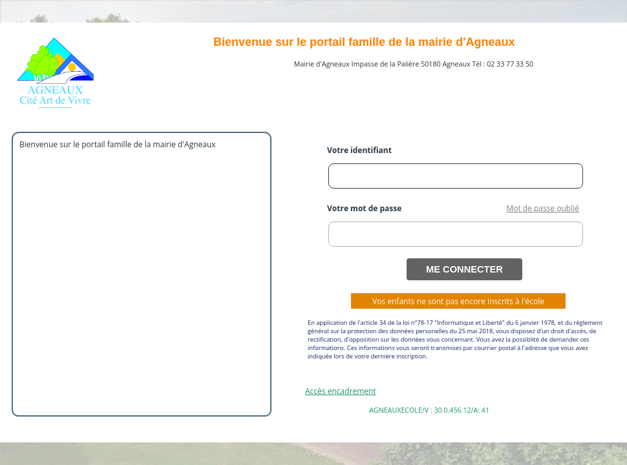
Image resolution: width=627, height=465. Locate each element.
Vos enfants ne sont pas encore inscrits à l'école (458, 301)
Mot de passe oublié (542, 208)
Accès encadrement (340, 391)
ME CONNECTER (464, 269)
